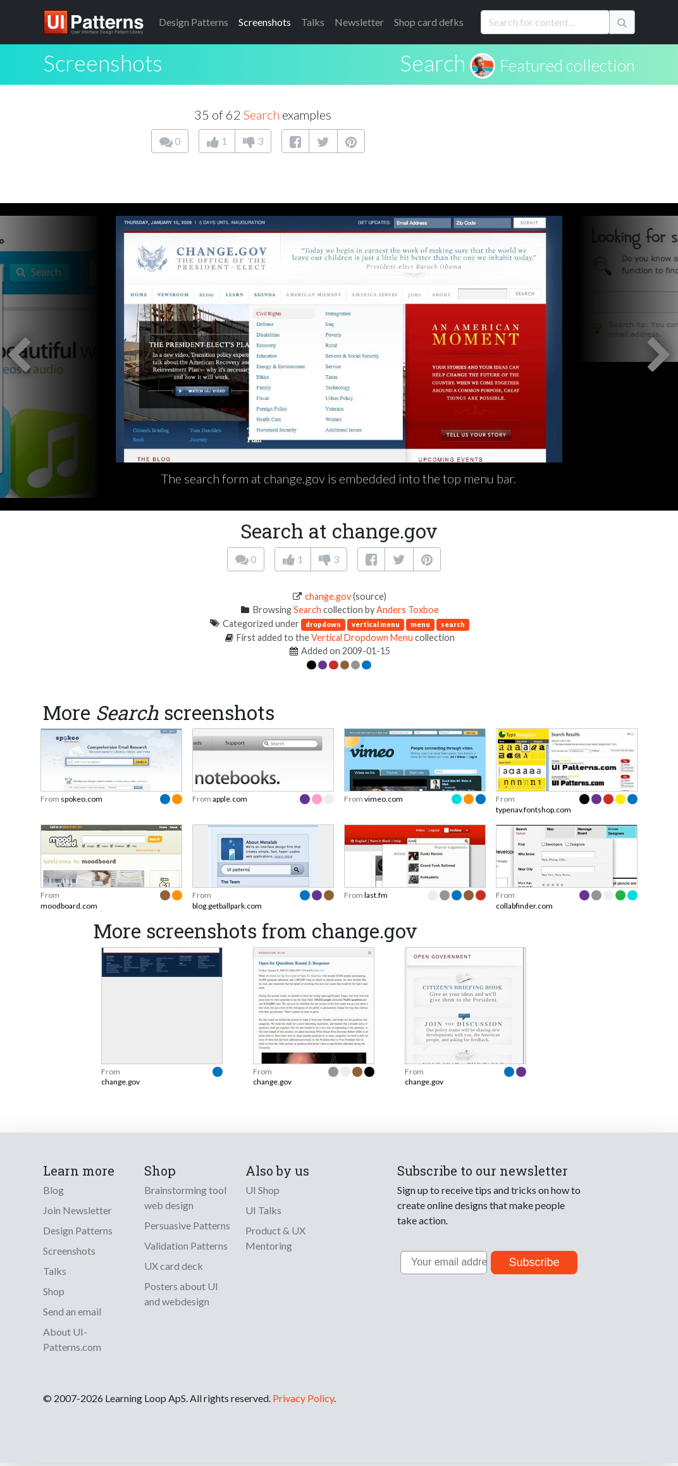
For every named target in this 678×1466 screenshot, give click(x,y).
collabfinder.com (524, 905)
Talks (312, 22)
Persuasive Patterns (187, 1225)
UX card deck (173, 1266)
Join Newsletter (77, 1210)
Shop (54, 1291)
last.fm (376, 895)
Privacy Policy (303, 1398)
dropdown (323, 624)
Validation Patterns (186, 1245)
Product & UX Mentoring (275, 1238)
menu (420, 624)
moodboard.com (68, 905)
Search (432, 62)
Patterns (193, 22)
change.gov (328, 596)
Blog (53, 1190)
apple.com (230, 799)
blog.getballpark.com (227, 905)
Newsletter (359, 22)
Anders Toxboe (407, 609)
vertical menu (376, 624)
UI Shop (262, 1190)
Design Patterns (78, 1230)
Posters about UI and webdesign (181, 1293)
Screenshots (264, 22)
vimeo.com (383, 799)
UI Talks (263, 1210)
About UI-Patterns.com (72, 1339)
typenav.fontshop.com (533, 809)
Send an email (72, 1311)
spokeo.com (81, 799)
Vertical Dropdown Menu (362, 637)
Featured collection (567, 65)
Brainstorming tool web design (185, 1197)
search (453, 624)
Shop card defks (429, 22)
